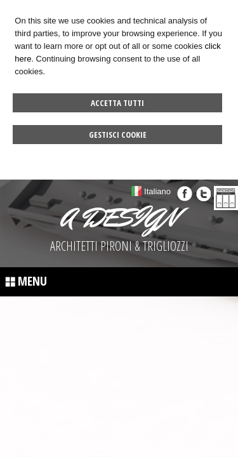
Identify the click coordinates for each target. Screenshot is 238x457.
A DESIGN (119, 218)
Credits (175, 353)
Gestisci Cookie (118, 134)
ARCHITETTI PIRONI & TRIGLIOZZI (119, 246)
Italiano (157, 191)
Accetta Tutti (117, 103)
